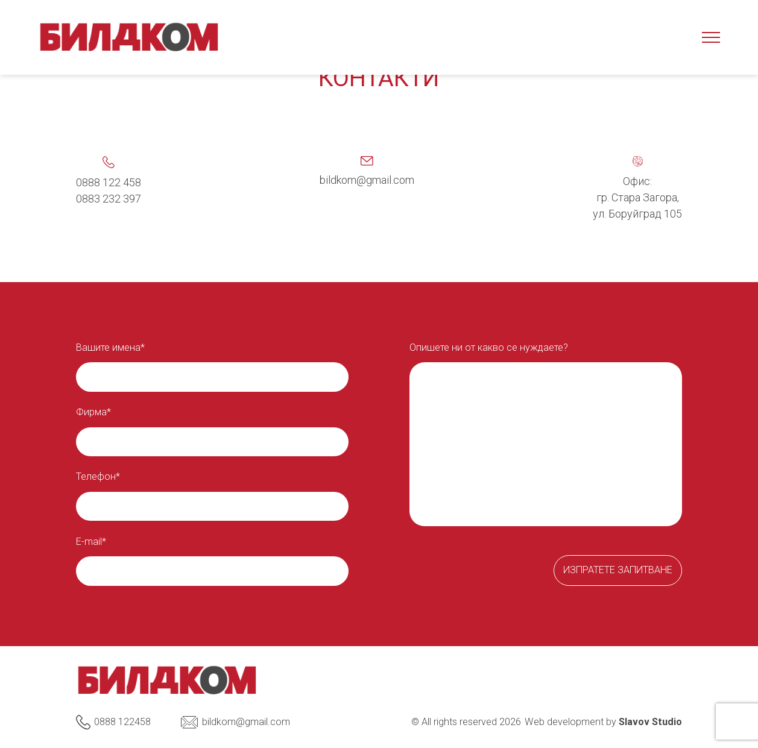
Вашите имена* (110, 347)
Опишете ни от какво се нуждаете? (488, 347)
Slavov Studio (650, 722)
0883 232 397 (108, 198)
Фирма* (93, 412)
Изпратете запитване (617, 570)
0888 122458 (113, 722)
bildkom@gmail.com (367, 180)
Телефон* (98, 476)
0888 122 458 (108, 182)
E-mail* (91, 541)
